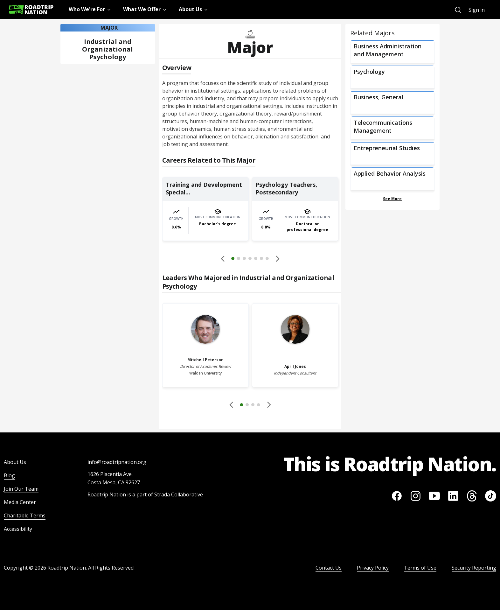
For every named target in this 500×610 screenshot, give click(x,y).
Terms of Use (420, 567)
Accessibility (18, 528)
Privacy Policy (373, 567)
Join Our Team (21, 488)
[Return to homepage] (31, 9)
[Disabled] (223, 258)
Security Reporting (474, 567)
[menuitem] (458, 10)
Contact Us (329, 567)
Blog (9, 475)
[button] (250, 259)
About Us (15, 462)
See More (392, 198)
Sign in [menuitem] (477, 9)
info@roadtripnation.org (116, 462)
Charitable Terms (24, 515)
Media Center (20, 502)
